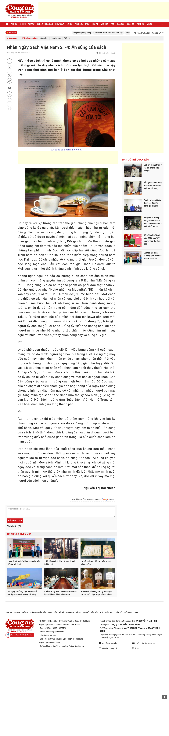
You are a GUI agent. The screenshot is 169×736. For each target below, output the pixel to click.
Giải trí (67, 38)
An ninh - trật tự (27, 24)
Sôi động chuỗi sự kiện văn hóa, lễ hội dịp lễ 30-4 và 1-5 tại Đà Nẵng (22, 592)
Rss (135, 648)
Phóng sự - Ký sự (82, 24)
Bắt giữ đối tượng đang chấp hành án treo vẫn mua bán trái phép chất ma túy (153, 222)
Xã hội (69, 24)
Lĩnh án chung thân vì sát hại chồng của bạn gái (153, 168)
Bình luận (14, 526)
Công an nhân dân (45, 24)
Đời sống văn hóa (30, 38)
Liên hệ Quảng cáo (108, 648)
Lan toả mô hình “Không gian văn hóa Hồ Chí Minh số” (24, 562)
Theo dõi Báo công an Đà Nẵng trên (92, 499)
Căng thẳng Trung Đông (85, 33)
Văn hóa (104, 24)
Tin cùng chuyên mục (19, 534)
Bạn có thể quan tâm (135, 159)
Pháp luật (59, 24)
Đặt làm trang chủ (108, 643)
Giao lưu (44, 38)
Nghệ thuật (56, 38)
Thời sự (14, 24)
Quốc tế (130, 24)
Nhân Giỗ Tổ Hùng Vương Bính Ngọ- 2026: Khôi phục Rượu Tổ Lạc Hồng (96, 592)
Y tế (112, 24)
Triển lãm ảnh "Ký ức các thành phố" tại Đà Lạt (59, 562)
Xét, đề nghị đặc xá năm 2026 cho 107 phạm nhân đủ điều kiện (152, 239)
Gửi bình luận (15, 521)
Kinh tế (95, 24)
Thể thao (140, 24)
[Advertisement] (103, 10)
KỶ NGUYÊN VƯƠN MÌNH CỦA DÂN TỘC (112, 33)
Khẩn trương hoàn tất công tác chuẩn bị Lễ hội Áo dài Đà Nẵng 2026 (60, 592)
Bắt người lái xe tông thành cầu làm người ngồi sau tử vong (153, 185)
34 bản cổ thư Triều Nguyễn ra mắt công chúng (96, 562)
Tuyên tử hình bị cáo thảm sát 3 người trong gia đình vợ (152, 203)
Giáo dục (120, 24)
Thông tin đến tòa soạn (143, 643)
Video (149, 24)
